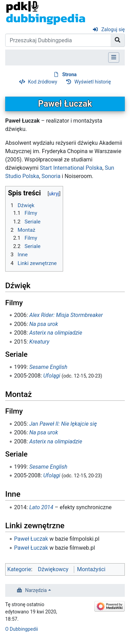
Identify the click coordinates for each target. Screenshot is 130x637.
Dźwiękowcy (53, 569)
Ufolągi (51, 375)
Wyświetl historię (92, 82)
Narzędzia (36, 590)
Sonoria (51, 176)
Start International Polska (71, 168)
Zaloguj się (113, 29)
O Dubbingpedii (21, 629)
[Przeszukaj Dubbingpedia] (58, 40)
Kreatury (39, 341)
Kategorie (19, 569)
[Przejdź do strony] (118, 40)
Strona (69, 74)
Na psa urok (43, 324)
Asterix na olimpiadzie (55, 332)
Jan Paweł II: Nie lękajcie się (63, 424)
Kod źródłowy (42, 82)
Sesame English (48, 367)
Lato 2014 (41, 507)
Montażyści (91, 569)
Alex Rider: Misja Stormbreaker (66, 315)
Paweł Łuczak (31, 539)
